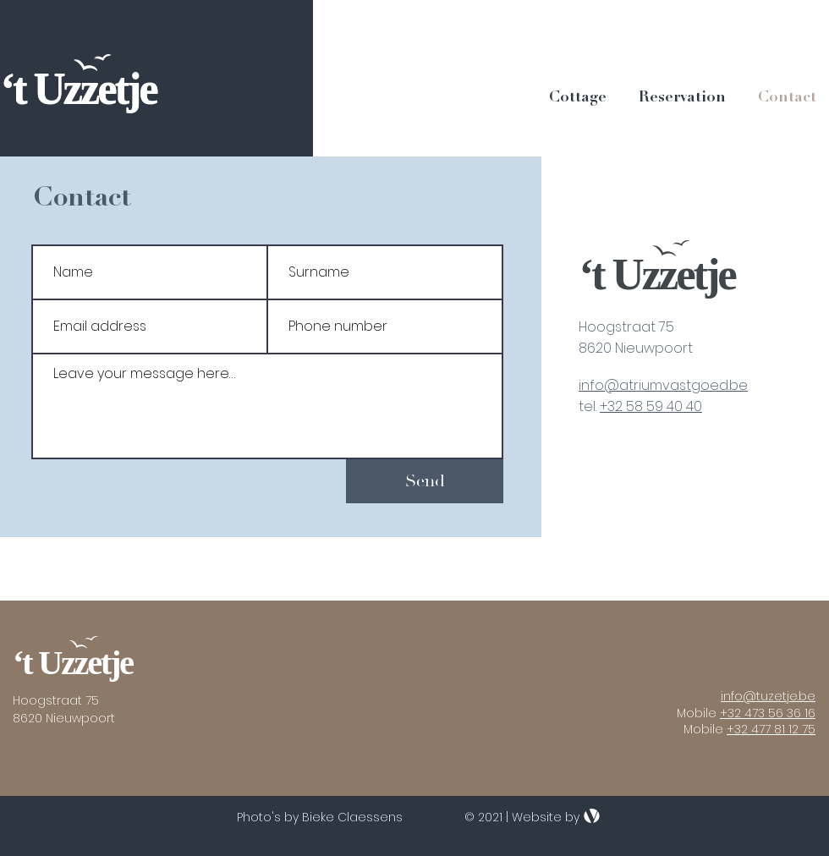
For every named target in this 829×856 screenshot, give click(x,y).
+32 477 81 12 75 (771, 729)
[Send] (424, 481)
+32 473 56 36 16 (767, 713)
